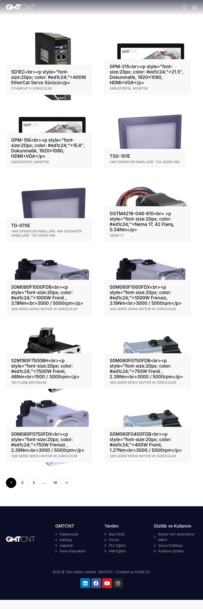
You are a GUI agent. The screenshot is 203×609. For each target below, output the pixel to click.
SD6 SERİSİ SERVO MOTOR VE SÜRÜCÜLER (44, 309)
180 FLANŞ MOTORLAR (28, 382)
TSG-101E (120, 156)
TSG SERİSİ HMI (167, 162)
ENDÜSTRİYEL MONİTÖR (129, 88)
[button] (194, 7)
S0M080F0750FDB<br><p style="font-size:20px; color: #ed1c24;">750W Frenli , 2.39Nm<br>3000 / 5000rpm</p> (146, 368)
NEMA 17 (116, 235)
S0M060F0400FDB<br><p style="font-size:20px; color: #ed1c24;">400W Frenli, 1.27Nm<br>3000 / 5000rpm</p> (146, 442)
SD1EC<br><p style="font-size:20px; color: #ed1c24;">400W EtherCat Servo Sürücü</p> (48, 77)
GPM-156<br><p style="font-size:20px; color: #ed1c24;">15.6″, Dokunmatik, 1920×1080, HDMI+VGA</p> (48, 148)
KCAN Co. (143, 572)
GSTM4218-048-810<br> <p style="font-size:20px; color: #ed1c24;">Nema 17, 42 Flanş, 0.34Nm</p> (142, 221)
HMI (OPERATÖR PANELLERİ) (132, 162)
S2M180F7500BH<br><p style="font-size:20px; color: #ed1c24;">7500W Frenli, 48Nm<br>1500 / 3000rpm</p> (45, 368)
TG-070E (20, 225)
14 (55, 481)
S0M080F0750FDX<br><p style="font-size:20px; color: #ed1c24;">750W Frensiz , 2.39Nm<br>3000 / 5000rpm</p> (47, 442)
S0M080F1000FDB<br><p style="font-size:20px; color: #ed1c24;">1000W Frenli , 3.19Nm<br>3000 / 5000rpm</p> (47, 295)
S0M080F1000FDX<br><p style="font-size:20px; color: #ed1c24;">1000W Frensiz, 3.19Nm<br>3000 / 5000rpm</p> (146, 295)
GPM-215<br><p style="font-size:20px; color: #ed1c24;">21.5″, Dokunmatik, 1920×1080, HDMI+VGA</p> (147, 74)
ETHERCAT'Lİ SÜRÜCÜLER (31, 88)
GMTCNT (105, 572)
